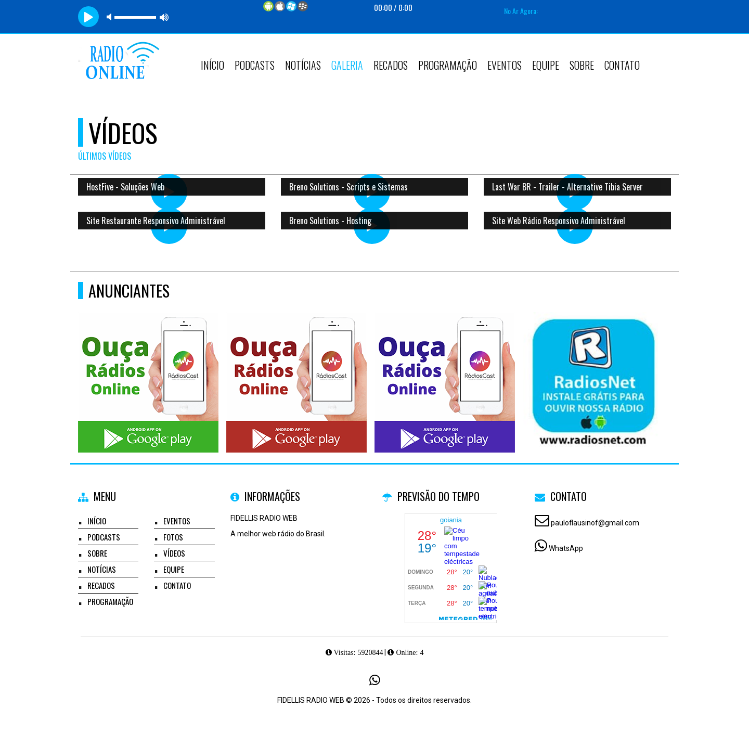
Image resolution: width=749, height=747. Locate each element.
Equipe (545, 65)
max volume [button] (164, 17)
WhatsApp (566, 548)
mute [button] (110, 17)
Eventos (504, 65)
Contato (622, 65)
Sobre (582, 65)
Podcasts (255, 65)
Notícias (303, 65)
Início (212, 65)
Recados (390, 65)
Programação (447, 65)
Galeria (347, 65)
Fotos (173, 537)
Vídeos (174, 553)
